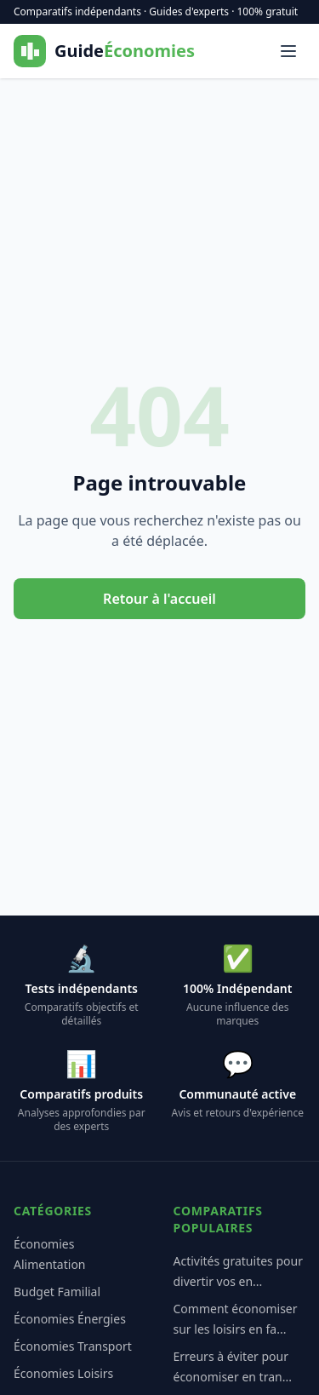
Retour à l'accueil (159, 598)
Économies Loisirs (63, 1373)
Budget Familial (57, 1291)
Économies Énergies (70, 1319)
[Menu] (288, 51)
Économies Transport (73, 1346)
